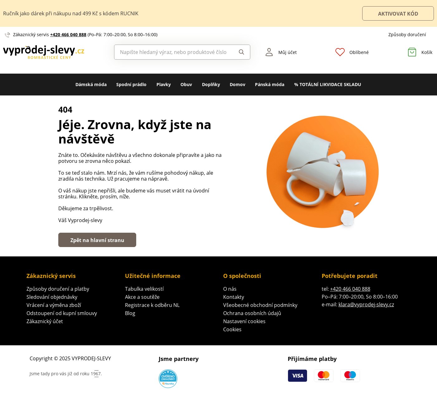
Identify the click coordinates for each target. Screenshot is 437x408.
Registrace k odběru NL (152, 305)
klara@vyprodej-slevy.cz (366, 304)
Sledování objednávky (51, 297)
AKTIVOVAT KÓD (398, 13)
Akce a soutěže (142, 297)
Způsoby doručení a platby (57, 288)
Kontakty (233, 297)
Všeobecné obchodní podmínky (260, 305)
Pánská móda (269, 84)
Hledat (241, 52)
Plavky (163, 84)
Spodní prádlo (131, 84)
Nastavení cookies (244, 321)
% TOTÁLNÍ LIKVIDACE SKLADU (327, 84)
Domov (237, 84)
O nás (230, 288)
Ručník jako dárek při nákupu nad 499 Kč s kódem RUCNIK (70, 13)
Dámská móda (91, 84)
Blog (130, 313)
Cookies (232, 329)
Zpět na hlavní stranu (97, 240)
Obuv (186, 84)
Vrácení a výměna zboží (53, 305)
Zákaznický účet (44, 321)
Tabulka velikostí (144, 288)
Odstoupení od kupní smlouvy (61, 313)
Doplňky (211, 84)
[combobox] (172, 52)
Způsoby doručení (407, 34)
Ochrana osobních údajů (252, 313)
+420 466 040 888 (68, 34)
